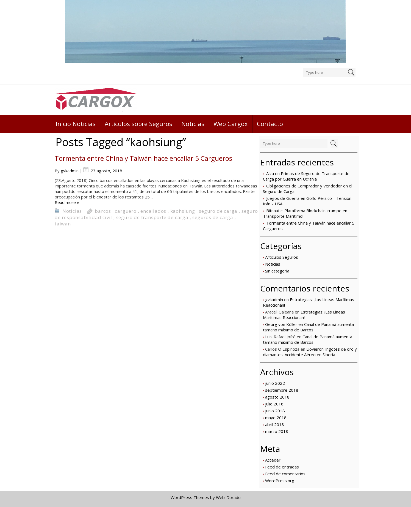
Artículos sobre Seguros (138, 123)
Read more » (67, 202)
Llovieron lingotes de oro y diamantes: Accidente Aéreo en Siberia (310, 351)
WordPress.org (279, 480)
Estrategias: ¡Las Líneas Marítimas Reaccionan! (304, 314)
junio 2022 (275, 383)
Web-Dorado (228, 497)
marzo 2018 (276, 431)
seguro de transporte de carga (152, 217)
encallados (153, 211)
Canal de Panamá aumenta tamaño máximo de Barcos (308, 326)
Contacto (270, 123)
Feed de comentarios (285, 473)
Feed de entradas (282, 467)
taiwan (63, 223)
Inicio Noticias (76, 123)
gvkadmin (274, 299)
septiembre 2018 (281, 390)
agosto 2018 (277, 397)
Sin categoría (277, 271)
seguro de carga (218, 211)
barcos (103, 211)
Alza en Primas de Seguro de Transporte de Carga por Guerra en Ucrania (306, 176)
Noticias (192, 123)
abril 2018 (274, 424)
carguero (125, 211)
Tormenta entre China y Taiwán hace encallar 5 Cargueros (143, 158)
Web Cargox (230, 123)
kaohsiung (182, 211)
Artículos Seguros (281, 257)
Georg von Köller (281, 324)
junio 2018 (275, 410)
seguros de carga (212, 217)
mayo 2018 (276, 417)
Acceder (273, 460)
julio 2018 (274, 404)
